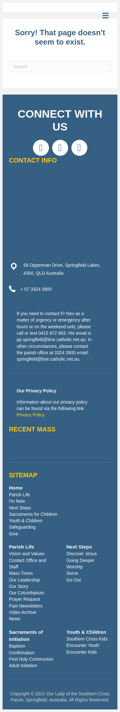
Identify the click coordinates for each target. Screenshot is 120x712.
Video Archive (22, 612)
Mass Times (21, 573)
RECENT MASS (32, 429)
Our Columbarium (26, 592)
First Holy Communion (31, 659)
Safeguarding (22, 527)
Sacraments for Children (33, 514)
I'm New (17, 501)
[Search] (60, 66)
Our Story (18, 586)
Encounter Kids (82, 652)
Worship (75, 566)
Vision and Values (26, 553)
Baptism (17, 646)
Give (13, 533)
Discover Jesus (82, 553)
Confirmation (21, 652)
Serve (72, 573)
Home (16, 487)
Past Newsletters (26, 605)
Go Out (74, 579)
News (14, 618)
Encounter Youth (83, 645)
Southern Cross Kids (87, 638)
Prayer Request (24, 599)
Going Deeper (80, 560)
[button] (41, 148)
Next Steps (20, 507)
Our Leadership (24, 579)
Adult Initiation (23, 665)
